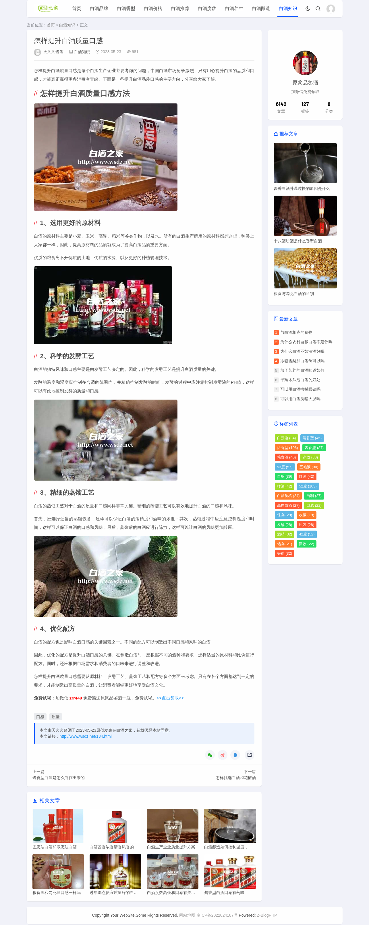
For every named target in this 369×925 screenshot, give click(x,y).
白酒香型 (126, 8)
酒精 (284, 534)
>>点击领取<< (170, 697)
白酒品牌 (99, 8)
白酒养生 (234, 8)
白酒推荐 (180, 8)
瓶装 (306, 525)
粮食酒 (286, 457)
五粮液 (309, 467)
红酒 (306, 476)
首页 (76, 8)
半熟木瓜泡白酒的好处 (300, 379)
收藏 (306, 515)
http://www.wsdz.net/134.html (86, 736)
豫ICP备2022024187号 (216, 916)
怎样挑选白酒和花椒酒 (236, 777)
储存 (284, 544)
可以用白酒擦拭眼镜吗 (300, 389)
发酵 (284, 525)
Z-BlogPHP (267, 916)
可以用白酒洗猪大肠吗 (300, 398)
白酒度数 (207, 8)
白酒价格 (153, 8)
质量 (56, 716)
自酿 (284, 476)
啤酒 (284, 486)
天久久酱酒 (53, 51)
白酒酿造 (261, 8)
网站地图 (187, 916)
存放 (310, 457)
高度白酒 (288, 505)
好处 (284, 553)
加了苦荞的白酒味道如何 (302, 370)
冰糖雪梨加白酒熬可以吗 (302, 361)
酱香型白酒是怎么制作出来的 (58, 777)
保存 (284, 515)
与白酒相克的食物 (296, 332)
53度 (285, 467)
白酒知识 (288, 8)
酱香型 (314, 448)
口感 (40, 716)
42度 (306, 534)
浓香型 (287, 448)
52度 (307, 486)
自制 (314, 496)
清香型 (312, 438)
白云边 (286, 438)
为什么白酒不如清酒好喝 (302, 351)
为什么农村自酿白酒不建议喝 (306, 342)
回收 (306, 544)
